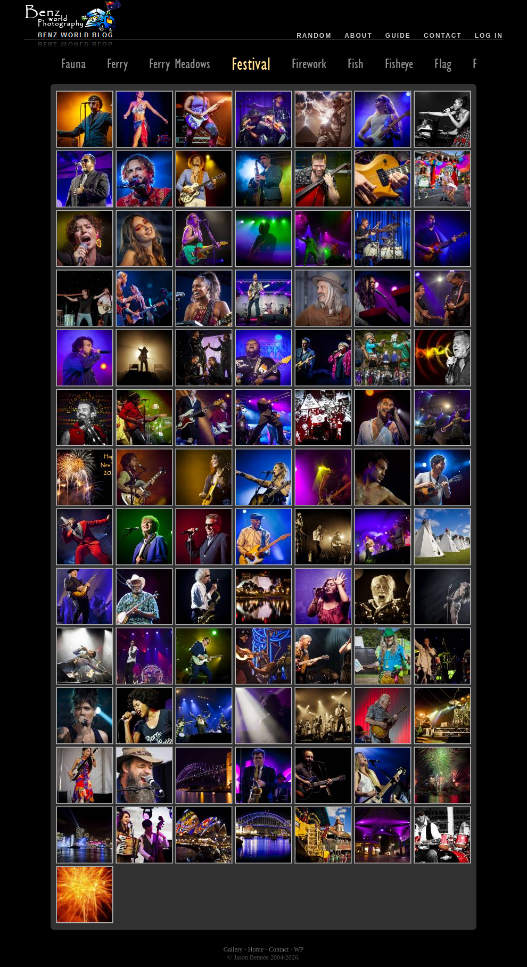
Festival (251, 63)
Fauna (73, 63)
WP (298, 949)
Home (256, 949)
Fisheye (399, 63)
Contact (443, 35)
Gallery (233, 949)
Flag (442, 63)
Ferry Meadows (179, 63)
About (358, 35)
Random (314, 35)
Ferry (117, 63)
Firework (309, 63)
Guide (398, 35)
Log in (489, 35)
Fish (356, 63)
